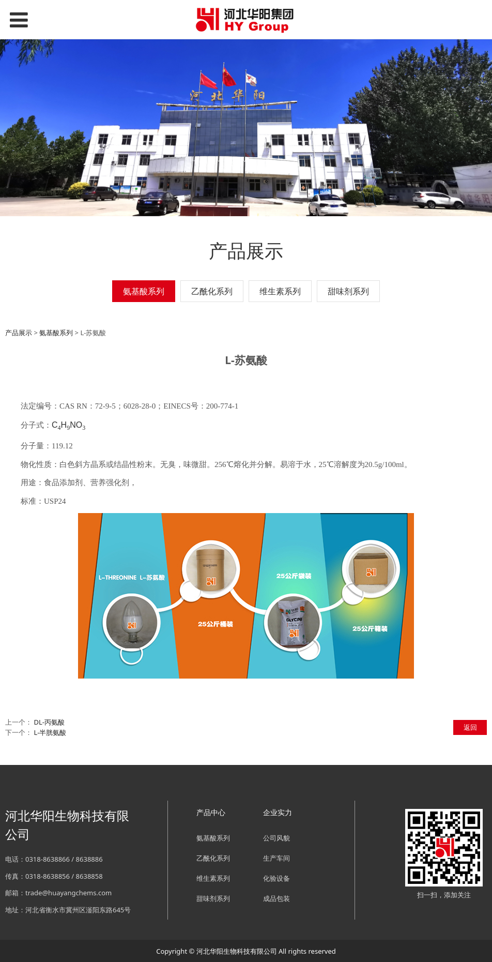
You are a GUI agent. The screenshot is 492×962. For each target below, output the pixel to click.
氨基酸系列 (143, 291)
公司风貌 (276, 838)
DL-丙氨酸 (49, 722)
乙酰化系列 (212, 291)
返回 (470, 727)
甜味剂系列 (348, 291)
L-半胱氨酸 (50, 732)
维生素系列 (280, 291)
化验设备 (276, 878)
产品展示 (18, 332)
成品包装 (276, 898)
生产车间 (276, 858)
